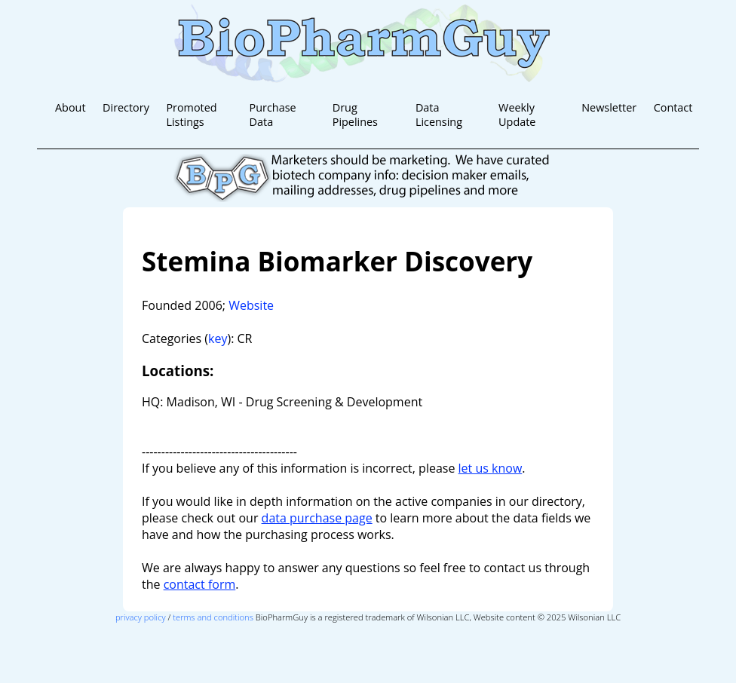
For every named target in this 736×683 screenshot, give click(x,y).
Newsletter (608, 107)
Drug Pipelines (355, 114)
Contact (673, 107)
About (70, 107)
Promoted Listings (191, 114)
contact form (200, 584)
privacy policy (140, 617)
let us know (490, 468)
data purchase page (317, 518)
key (217, 338)
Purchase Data (273, 114)
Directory (126, 107)
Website (251, 305)
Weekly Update (516, 114)
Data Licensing (439, 114)
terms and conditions (213, 617)
